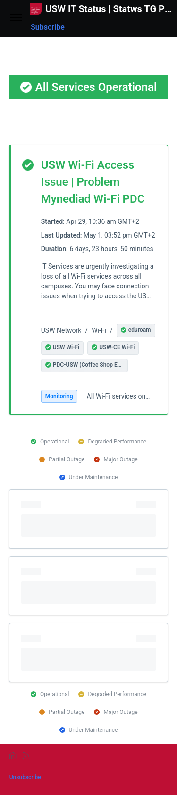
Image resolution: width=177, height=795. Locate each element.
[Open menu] (16, 18)
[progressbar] (89, 519)
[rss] (26, 755)
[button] (136, 330)
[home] (13, 755)
